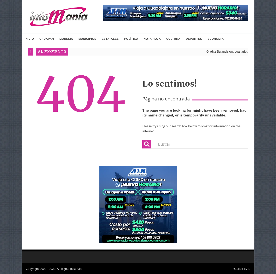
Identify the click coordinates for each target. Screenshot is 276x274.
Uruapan (46, 38)
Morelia (66, 38)
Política (131, 38)
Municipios (87, 38)
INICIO (29, 38)
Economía (216, 38)
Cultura (173, 38)
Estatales (110, 38)
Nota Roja (152, 38)
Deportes (194, 38)
